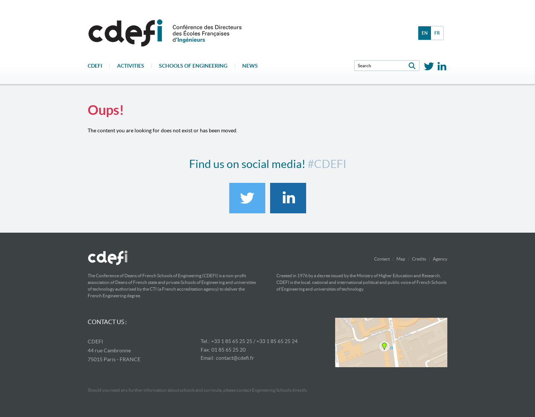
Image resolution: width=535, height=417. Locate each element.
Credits (419, 258)
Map (400, 258)
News (250, 66)
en (425, 32)
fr (437, 32)
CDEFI (95, 66)
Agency (440, 258)
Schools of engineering (193, 66)
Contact (382, 258)
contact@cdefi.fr (235, 358)
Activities (130, 66)
